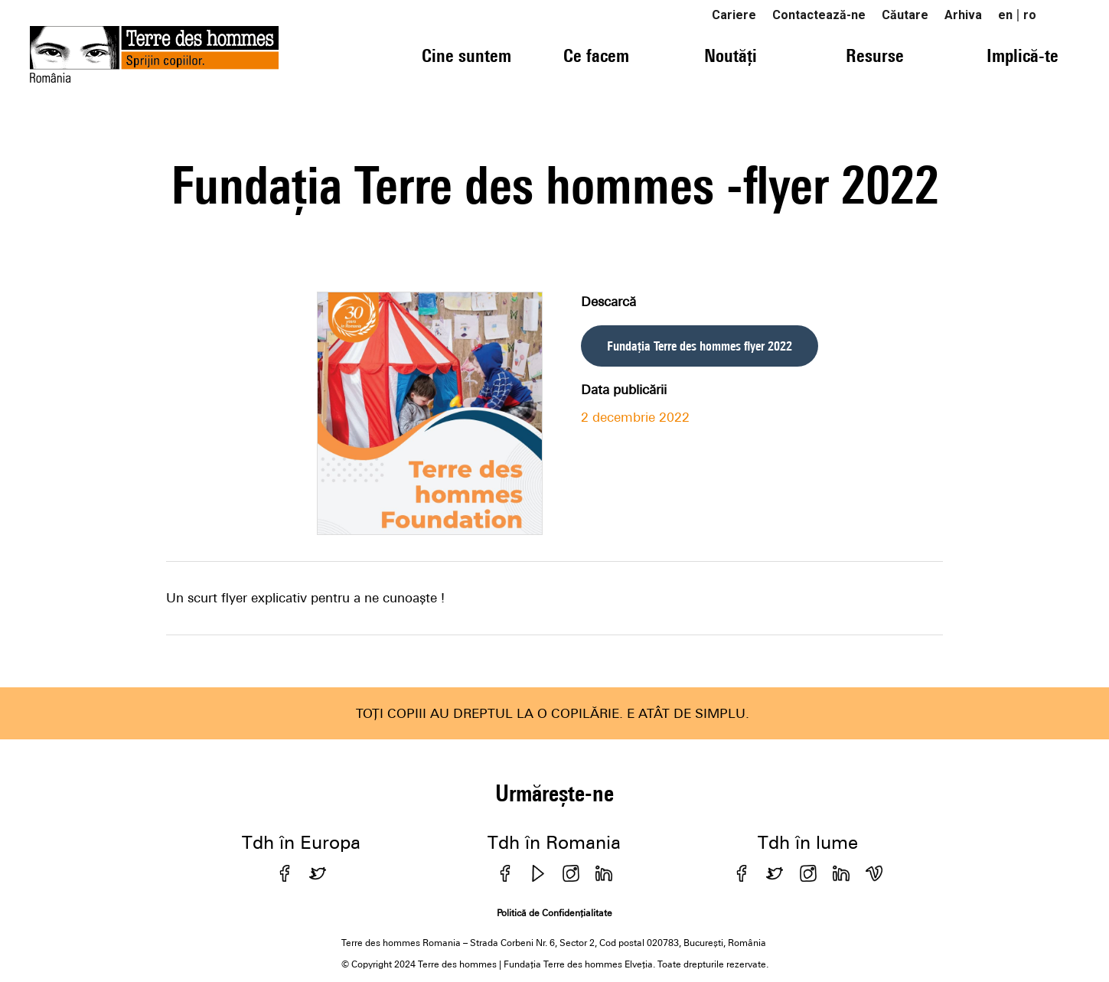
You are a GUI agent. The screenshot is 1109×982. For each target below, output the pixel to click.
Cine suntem (466, 55)
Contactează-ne (819, 15)
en (1005, 15)
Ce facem (596, 55)
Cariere (734, 15)
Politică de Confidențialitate (554, 913)
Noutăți (730, 55)
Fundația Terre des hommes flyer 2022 (699, 346)
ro (1029, 15)
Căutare (905, 15)
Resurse (875, 55)
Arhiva (963, 15)
